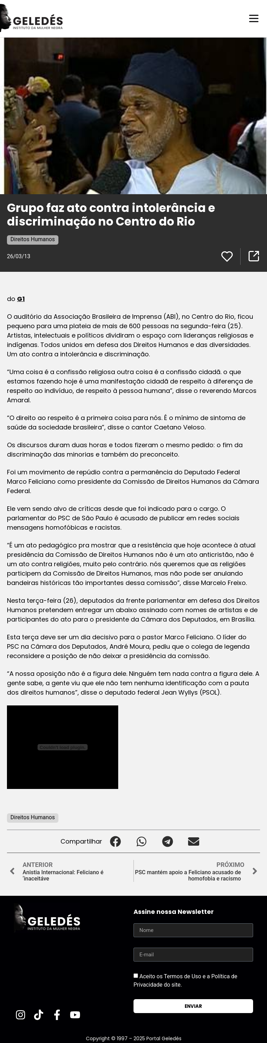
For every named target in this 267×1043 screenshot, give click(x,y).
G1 (21, 298)
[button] (115, 841)
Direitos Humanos (32, 239)
